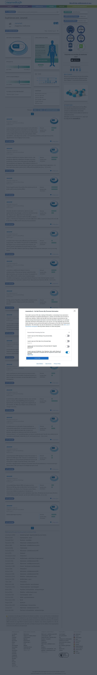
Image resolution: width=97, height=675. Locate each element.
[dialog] (48, 337)
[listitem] (48, 332)
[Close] (75, 311)
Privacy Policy (57, 363)
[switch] (68, 336)
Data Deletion (39, 363)
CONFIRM (37, 358)
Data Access (48, 363)
